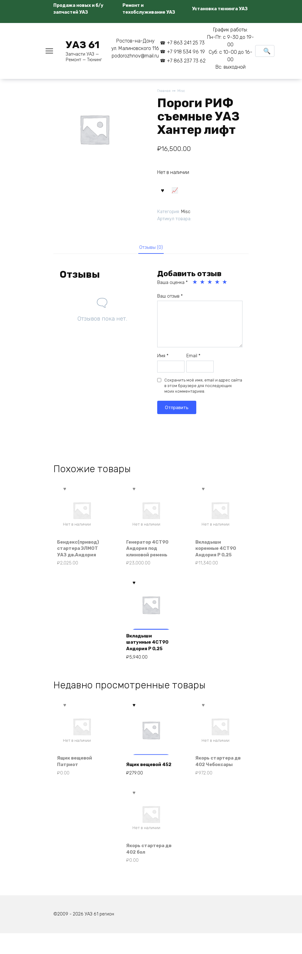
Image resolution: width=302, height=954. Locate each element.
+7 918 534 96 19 (186, 52)
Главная (164, 91)
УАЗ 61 (83, 45)
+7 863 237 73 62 (186, 61)
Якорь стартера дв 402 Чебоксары (217, 774)
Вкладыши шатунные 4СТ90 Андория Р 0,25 (149, 649)
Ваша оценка (172, 286)
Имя (162, 359)
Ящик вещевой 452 (146, 777)
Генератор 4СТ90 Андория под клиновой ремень (150, 552)
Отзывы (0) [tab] (151, 250)
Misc (183, 91)
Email (193, 359)
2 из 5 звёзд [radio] (203, 285)
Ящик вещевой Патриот (77, 777)
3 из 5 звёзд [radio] (210, 285)
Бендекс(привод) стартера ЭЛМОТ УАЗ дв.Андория (81, 552)
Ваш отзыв (170, 299)
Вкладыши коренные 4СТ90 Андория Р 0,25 (219, 552)
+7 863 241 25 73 (186, 43)
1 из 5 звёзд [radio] (195, 285)
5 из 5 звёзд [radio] (225, 285)
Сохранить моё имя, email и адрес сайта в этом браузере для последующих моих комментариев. (203, 389)
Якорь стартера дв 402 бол (147, 867)
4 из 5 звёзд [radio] (218, 285)
